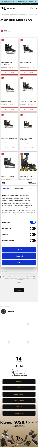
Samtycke (19, 274)
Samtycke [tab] (6, 188)
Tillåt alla (19, 249)
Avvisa (19, 262)
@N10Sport (5, 306)
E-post (19, 268)
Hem (2, 14)
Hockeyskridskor (11, 14)
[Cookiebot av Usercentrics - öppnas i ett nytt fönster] (27, 183)
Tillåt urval (19, 256)
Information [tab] (19, 188)
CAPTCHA (19, 282)
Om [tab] (31, 188)
